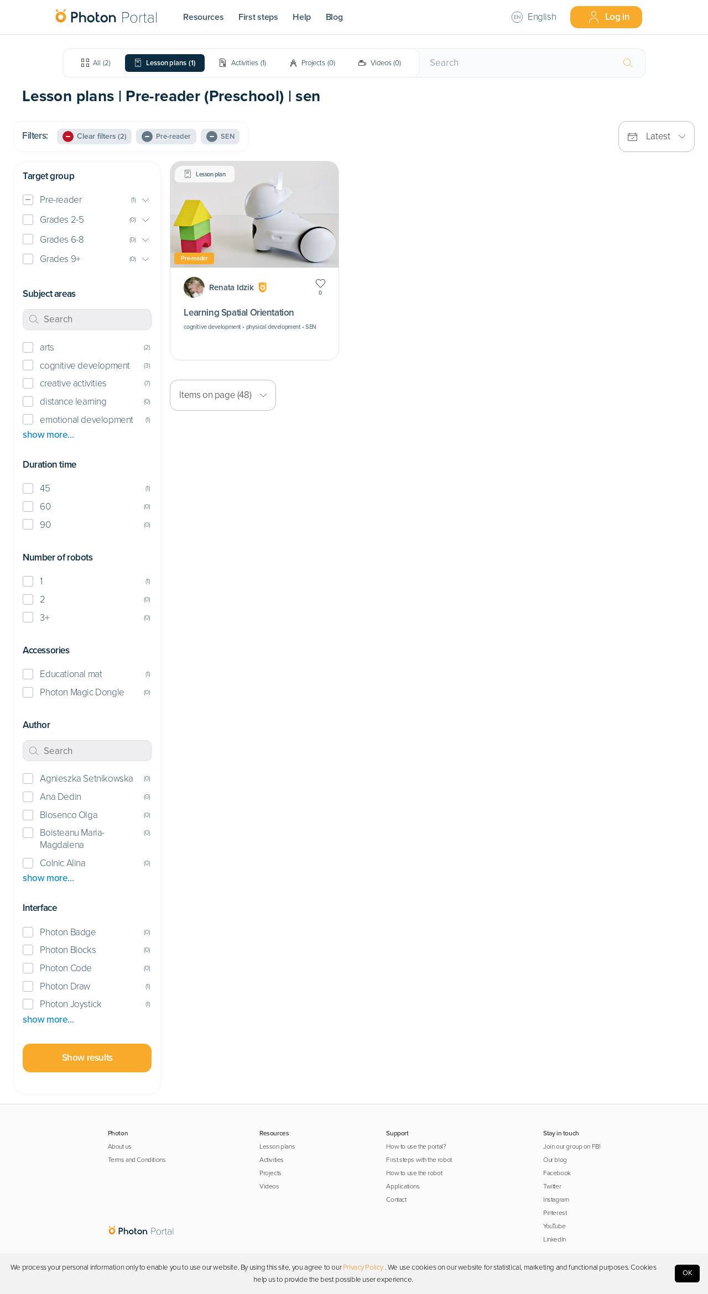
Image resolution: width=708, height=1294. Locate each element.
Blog (334, 17)
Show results (87, 1058)
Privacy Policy (363, 1267)
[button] (87, 200)
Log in (608, 17)
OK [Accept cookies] (688, 1273)
